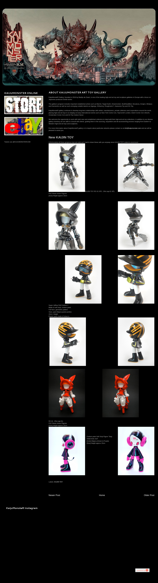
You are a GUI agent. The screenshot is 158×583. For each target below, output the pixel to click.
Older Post (149, 495)
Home (102, 495)
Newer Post (54, 495)
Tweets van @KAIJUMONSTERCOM (17, 142)
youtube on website (142, 570)
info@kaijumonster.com (132, 128)
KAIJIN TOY (58, 482)
